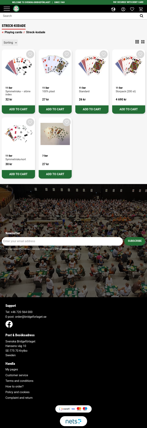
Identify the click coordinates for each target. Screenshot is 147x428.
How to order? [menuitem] (14, 386)
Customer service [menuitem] (16, 375)
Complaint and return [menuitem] (19, 397)
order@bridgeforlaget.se (30, 316)
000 (30, 312)
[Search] (142, 16)
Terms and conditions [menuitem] (19, 381)
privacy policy (68, 249)
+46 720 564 (19, 312)
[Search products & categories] (69, 16)
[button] (7, 9)
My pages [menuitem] (11, 369)
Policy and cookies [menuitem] (17, 392)
